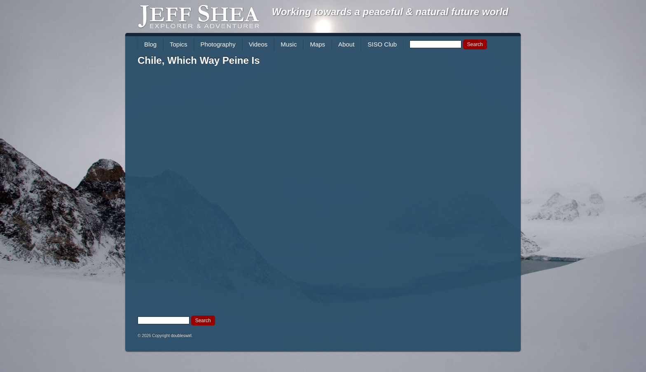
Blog (150, 44)
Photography (218, 44)
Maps (317, 44)
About (346, 44)
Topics (178, 44)
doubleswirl (181, 335)
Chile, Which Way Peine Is (199, 60)
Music (289, 44)
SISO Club (382, 44)
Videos (258, 44)
